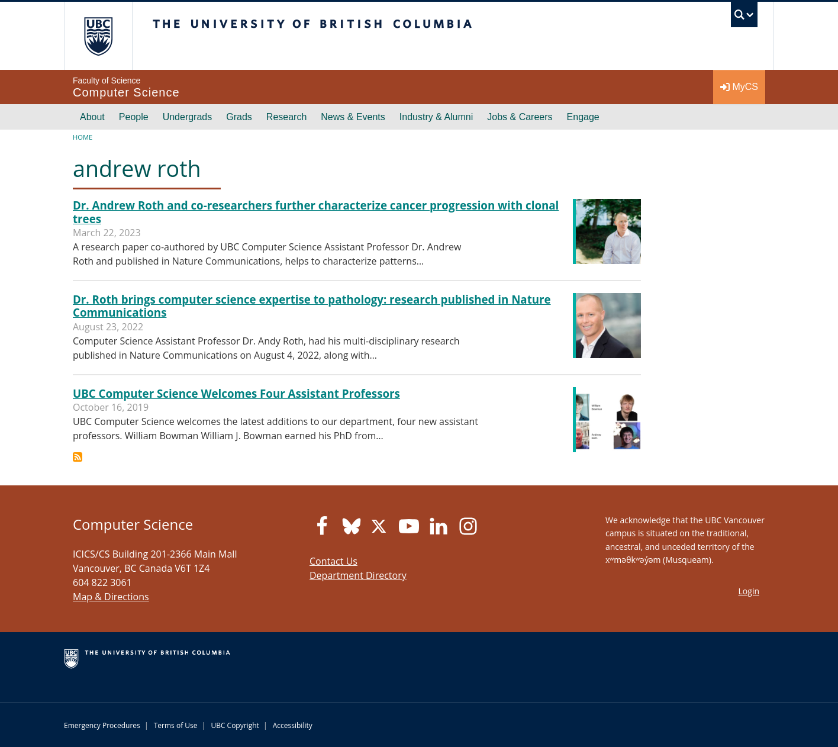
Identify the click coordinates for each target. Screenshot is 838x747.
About (92, 117)
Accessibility (292, 725)
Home (82, 137)
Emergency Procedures (102, 725)
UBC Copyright (235, 725)
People (134, 117)
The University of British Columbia (98, 36)
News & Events (353, 117)
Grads (239, 117)
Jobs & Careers (519, 117)
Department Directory (358, 575)
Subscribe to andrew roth (77, 457)
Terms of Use (176, 725)
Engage (583, 117)
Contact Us (333, 561)
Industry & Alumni (436, 117)
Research (286, 117)
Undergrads (187, 117)
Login (749, 591)
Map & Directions (111, 596)
